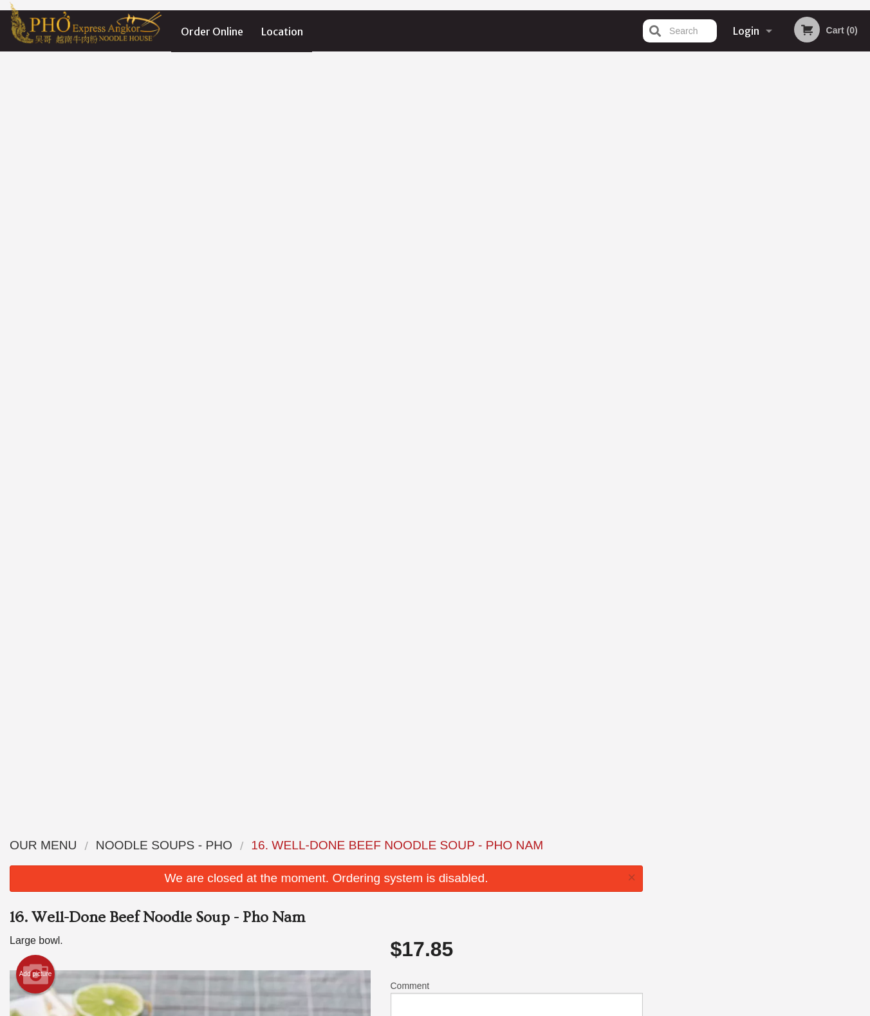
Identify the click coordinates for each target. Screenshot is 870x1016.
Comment (517, 247)
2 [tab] (733, 296)
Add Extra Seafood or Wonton (511, 645)
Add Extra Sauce (511, 692)
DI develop (454, 972)
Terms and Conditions (538, 860)
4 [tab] (771, 296)
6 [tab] (810, 296)
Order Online (212, 30)
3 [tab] (752, 296)
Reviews (513, 844)
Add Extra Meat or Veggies (511, 740)
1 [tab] (713, 296)
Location (283, 30)
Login (746, 30)
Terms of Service (456, 1007)
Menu (401, 844)
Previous (662, 198)
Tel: (644, 876)
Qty (429, 299)
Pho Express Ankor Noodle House (216, 828)
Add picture (35, 218)
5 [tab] (790, 296)
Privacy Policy (524, 876)
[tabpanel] (762, 190)
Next (860, 198)
